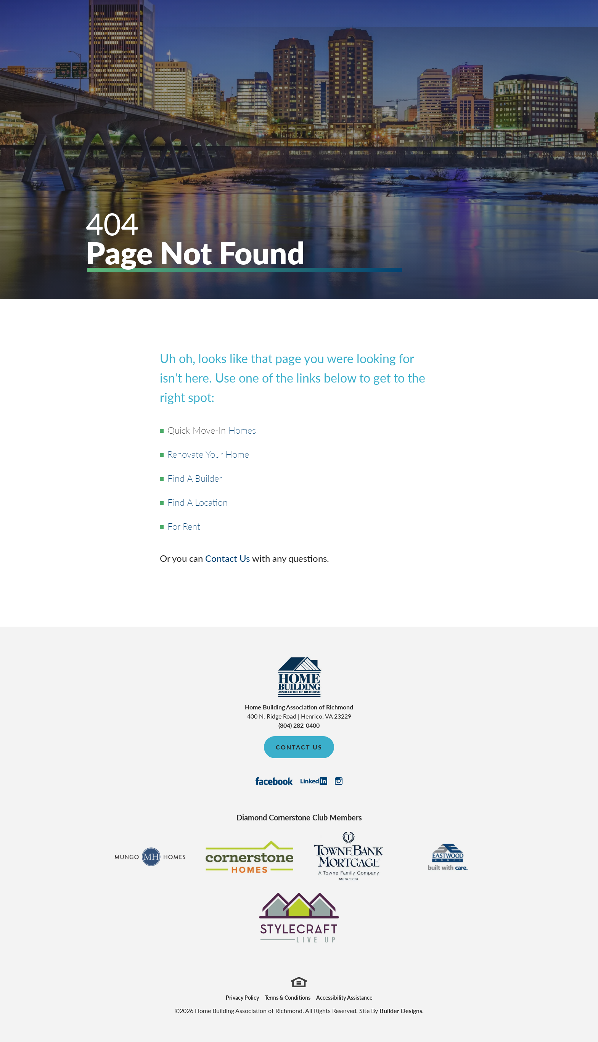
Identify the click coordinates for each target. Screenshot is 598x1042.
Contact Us (227, 558)
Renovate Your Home (208, 453)
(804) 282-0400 (299, 725)
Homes (242, 429)
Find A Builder (194, 477)
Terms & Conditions (287, 997)
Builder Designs (400, 1010)
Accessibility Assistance (344, 997)
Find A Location (197, 501)
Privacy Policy (242, 997)
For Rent (183, 525)
